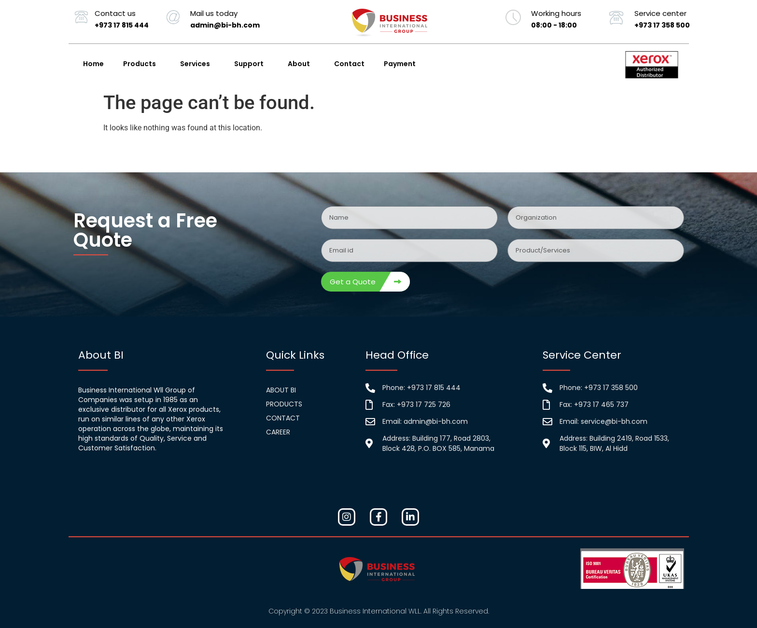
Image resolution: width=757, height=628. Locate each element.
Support (251, 64)
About (301, 64)
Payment (400, 64)
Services (197, 64)
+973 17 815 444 (122, 25)
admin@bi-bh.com (225, 25)
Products (142, 64)
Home (93, 64)
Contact (349, 64)
